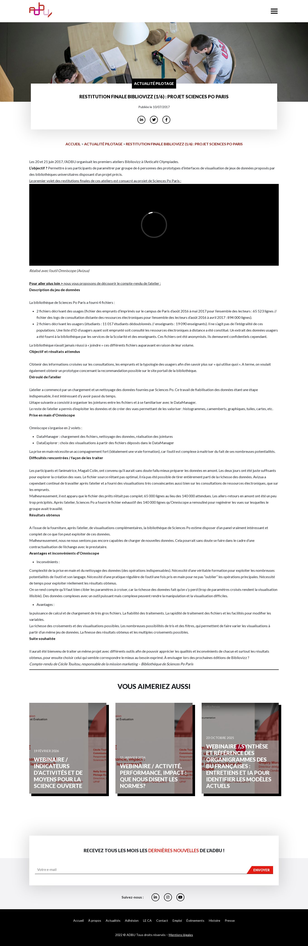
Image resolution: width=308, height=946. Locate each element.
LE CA (147, 920)
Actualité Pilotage (103, 144)
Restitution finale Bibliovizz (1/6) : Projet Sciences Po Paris (184, 144)
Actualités (113, 920)
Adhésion (132, 920)
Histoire (214, 920)
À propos (94, 920)
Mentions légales (181, 935)
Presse (230, 920)
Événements (195, 920)
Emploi (177, 920)
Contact (162, 920)
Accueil (73, 144)
